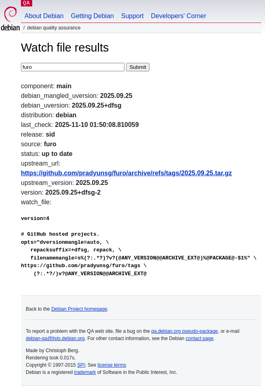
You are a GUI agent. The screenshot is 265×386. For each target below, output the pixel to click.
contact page (199, 338)
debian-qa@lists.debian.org (55, 338)
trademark (85, 372)
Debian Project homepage (79, 309)
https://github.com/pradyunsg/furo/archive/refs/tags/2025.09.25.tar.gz (126, 173)
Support (132, 15)
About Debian (44, 15)
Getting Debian (92, 15)
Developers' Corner (178, 15)
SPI (81, 365)
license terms (111, 365)
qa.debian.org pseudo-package (184, 331)
